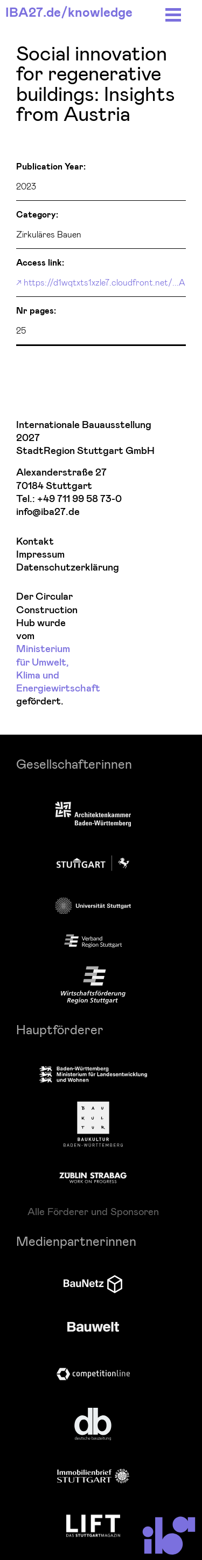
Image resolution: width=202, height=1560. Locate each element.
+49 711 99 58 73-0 (79, 499)
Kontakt (35, 542)
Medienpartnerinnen (76, 1241)
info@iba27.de (48, 512)
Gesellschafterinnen (74, 763)
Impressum (40, 555)
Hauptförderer (59, 1029)
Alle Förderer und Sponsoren (93, 1211)
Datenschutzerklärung (46, 567)
